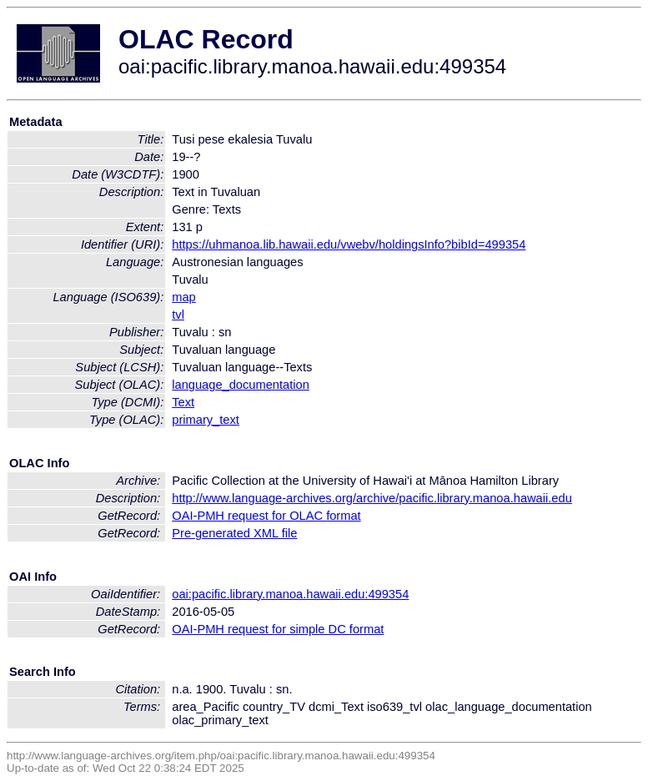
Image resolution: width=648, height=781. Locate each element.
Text (183, 402)
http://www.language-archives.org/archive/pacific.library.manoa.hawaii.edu (372, 498)
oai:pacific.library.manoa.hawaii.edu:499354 (290, 594)
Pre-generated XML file (234, 533)
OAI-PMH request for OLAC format (266, 515)
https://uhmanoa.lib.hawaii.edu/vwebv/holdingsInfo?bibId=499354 (348, 244)
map (184, 297)
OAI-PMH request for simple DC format (278, 629)
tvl (178, 314)
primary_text (205, 419)
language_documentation (240, 384)
